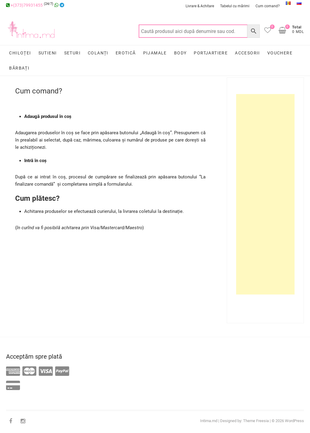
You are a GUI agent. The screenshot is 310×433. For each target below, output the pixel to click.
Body (180, 52)
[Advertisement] (265, 194)
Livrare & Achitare (200, 6)
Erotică (126, 52)
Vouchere (279, 52)
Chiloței (20, 52)
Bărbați (19, 68)
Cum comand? (268, 6)
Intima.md (208, 420)
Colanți (98, 52)
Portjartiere (211, 52)
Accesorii (247, 52)
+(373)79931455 (24, 5)
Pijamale (155, 52)
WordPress (294, 420)
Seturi (72, 52)
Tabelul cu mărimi (234, 6)
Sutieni (47, 52)
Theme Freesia (256, 420)
